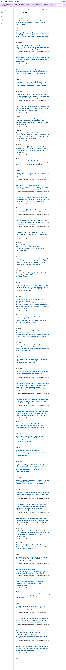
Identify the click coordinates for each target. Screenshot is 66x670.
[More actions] (49, 9)
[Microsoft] (1, 1)
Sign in (64, 1)
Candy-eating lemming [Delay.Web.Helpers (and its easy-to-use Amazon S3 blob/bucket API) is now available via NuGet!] (32, 401)
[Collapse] (12, 8)
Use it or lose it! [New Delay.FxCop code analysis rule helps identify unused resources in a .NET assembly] (32, 211)
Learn (17, 9)
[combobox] (6, 10)
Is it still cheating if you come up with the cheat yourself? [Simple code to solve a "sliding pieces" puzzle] (31, 22)
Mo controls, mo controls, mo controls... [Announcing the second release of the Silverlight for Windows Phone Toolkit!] (33, 595)
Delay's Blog (27, 9)
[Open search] (61, 1)
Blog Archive (21, 9)
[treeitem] (7, 12)
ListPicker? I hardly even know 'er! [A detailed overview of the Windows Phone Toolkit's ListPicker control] (30, 583)
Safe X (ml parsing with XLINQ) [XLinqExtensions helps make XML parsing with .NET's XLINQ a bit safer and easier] (32, 234)
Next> (17, 658)
